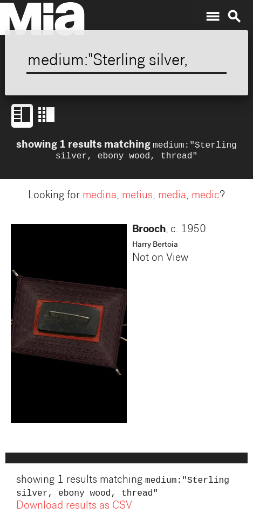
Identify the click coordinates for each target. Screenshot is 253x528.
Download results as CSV (74, 510)
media (172, 198)
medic (206, 198)
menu (212, 17)
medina (100, 198)
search (234, 17)
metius (137, 198)
